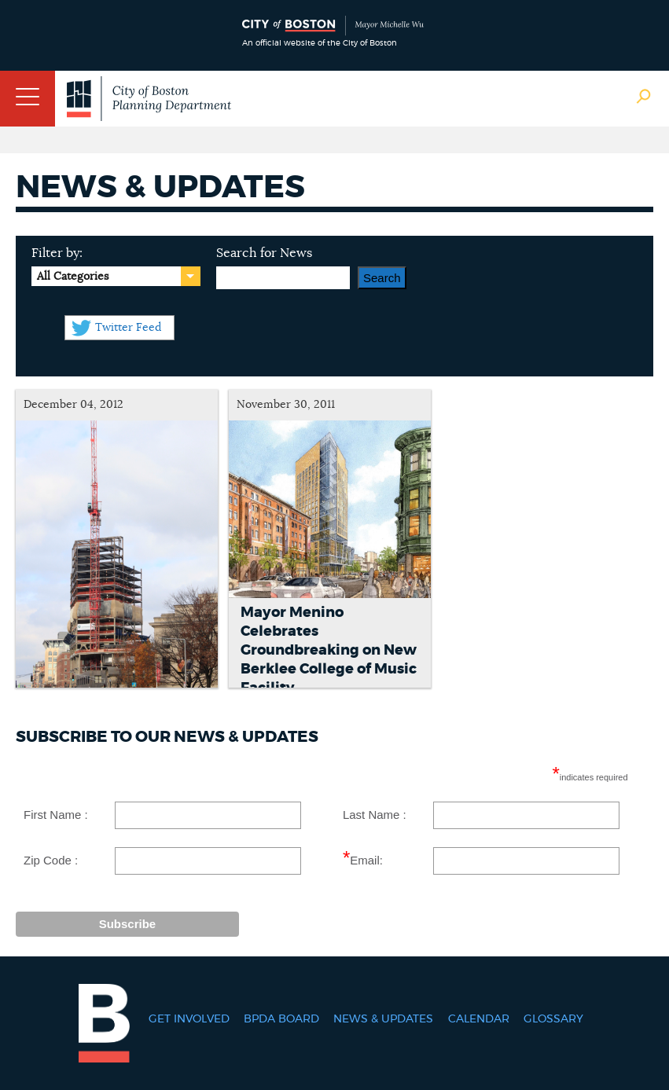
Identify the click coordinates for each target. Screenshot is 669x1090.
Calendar (478, 1019)
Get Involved (189, 1019)
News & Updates (383, 1019)
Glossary (553, 1019)
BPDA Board (281, 1019)
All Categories (72, 276)
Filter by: (57, 253)
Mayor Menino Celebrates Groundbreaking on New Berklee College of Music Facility (329, 650)
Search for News (264, 253)
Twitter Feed (128, 327)
